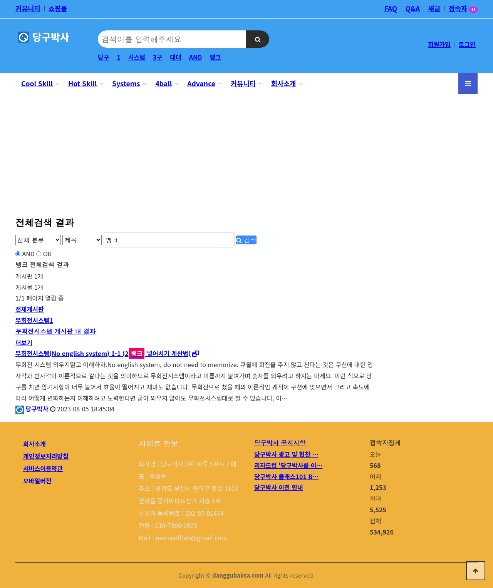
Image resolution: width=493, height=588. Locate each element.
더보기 (23, 342)
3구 (157, 57)
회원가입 (439, 44)
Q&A (412, 8)
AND (195, 57)
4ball (163, 83)
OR (47, 253)
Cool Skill (37, 83)
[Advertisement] (246, 151)
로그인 (467, 44)
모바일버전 (37, 480)
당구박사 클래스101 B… (286, 476)
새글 (434, 8)
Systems (126, 83)
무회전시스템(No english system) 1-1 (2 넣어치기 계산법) (103, 353)
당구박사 (31, 408)
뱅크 (215, 57)
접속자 (463, 9)
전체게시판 (29, 309)
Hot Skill (82, 83)
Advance (201, 83)
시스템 (136, 57)
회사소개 (283, 83)
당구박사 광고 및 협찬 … (286, 454)
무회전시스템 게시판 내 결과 (55, 331)
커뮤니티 (27, 8)
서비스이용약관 (43, 468)
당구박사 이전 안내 (278, 487)
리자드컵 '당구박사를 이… (288, 465)
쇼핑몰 (58, 8)
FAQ (390, 8)
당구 (103, 57)
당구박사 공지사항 (279, 442)
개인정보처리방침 (46, 456)
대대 (175, 57)
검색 (246, 240)
